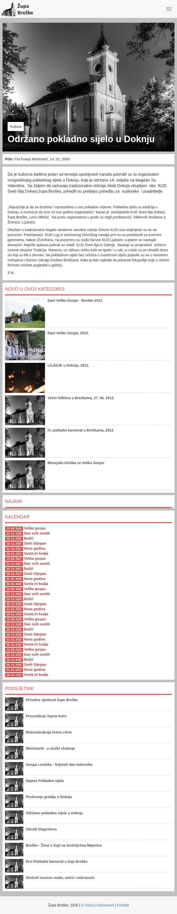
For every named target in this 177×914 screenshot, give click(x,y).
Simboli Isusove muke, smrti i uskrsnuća (60, 878)
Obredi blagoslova (41, 829)
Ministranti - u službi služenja (50, 748)
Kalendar (17, 516)
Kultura (15, 126)
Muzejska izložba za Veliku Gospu (76, 463)
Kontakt (123, 905)
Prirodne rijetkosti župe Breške (52, 700)
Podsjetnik (19, 688)
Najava (13, 501)
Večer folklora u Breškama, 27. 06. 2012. (81, 398)
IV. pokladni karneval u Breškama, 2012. (81, 430)
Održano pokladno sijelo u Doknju (54, 813)
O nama (87, 905)
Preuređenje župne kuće (46, 716)
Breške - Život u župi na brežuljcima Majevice (64, 845)
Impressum (105, 905)
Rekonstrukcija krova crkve (49, 732)
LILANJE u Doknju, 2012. (68, 365)
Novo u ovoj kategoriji (35, 289)
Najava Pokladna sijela (45, 781)
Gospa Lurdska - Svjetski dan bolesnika (59, 765)
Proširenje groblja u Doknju (49, 797)
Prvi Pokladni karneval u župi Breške (56, 861)
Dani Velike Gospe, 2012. (68, 333)
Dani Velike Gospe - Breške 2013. (75, 300)
